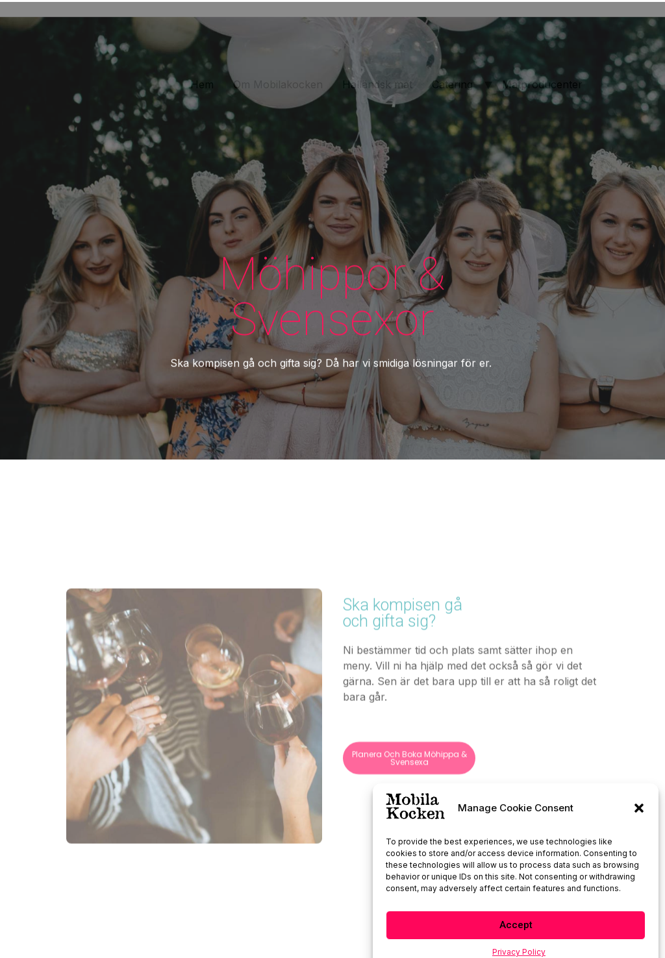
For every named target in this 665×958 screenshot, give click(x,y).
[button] (639, 823)
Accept (516, 940)
